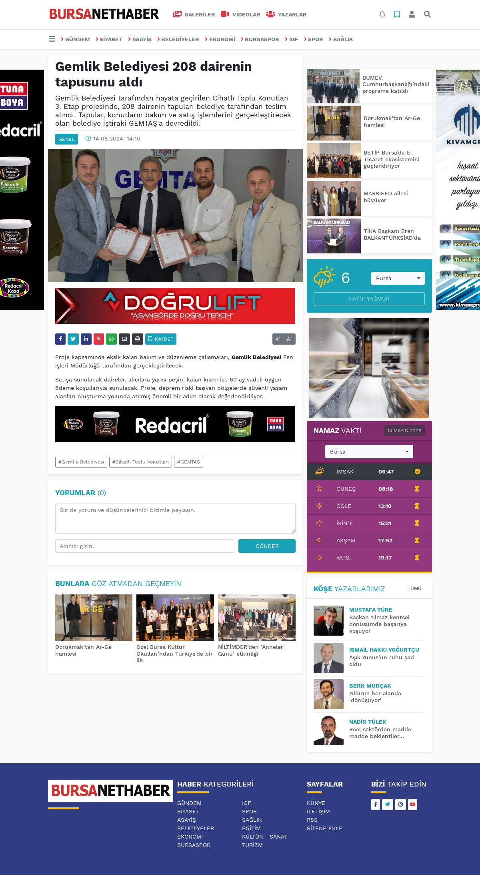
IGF (291, 39)
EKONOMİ (220, 39)
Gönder (267, 546)
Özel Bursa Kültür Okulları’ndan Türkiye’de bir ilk (174, 654)
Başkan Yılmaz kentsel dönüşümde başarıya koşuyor (379, 624)
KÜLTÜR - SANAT (264, 836)
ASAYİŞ (140, 39)
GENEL (66, 139)
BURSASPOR (260, 39)
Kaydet (161, 339)
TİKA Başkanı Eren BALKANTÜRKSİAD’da (392, 234)
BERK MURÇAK (370, 685)
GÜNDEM (75, 39)
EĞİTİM (251, 828)
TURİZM (252, 845)
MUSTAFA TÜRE (370, 609)
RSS (312, 820)
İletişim (318, 811)
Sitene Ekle (324, 828)
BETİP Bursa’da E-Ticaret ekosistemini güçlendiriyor (392, 159)
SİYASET (109, 39)
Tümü (415, 588)
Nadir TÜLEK (367, 721)
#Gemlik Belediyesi (81, 462)
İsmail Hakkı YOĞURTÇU (384, 649)
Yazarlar (286, 14)
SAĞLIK (341, 39)
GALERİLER (194, 14)
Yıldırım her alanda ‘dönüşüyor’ (375, 696)
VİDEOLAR (240, 14)
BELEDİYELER (178, 39)
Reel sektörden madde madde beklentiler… (380, 732)
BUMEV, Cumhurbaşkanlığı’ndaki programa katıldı (395, 84)
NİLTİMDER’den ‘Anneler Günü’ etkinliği (250, 650)
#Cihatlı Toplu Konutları (140, 462)
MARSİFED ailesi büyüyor (386, 196)
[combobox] (398, 278)
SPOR (314, 39)
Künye (316, 803)
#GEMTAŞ (188, 462)
